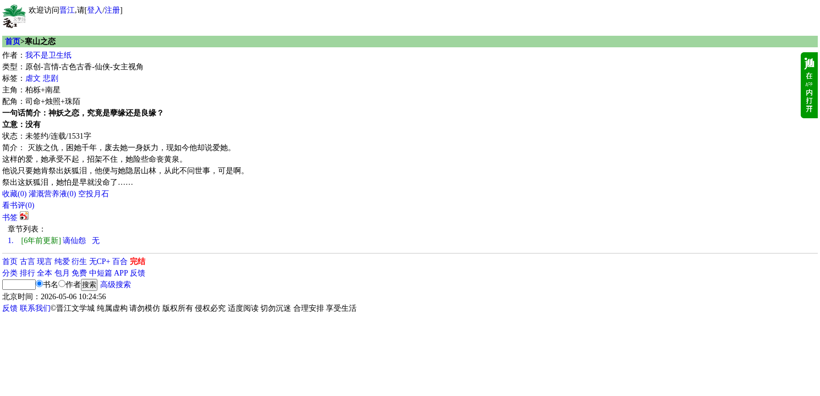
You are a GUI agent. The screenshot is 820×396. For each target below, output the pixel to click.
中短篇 (100, 273)
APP (121, 273)
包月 (62, 273)
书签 (10, 217)
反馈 (137, 273)
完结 (137, 261)
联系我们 (35, 308)
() (14, 194)
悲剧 (50, 78)
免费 (79, 273)
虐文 (33, 78)
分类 (10, 273)
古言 (27, 261)
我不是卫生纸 (48, 55)
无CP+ (100, 261)
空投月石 (93, 194)
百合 (120, 261)
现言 (44, 261)
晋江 (67, 10)
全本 (44, 273)
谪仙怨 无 (54, 241)
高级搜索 (115, 284)
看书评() (18, 205)
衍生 (79, 261)
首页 (12, 41)
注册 (112, 10)
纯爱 (62, 261)
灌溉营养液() (52, 194)
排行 (27, 273)
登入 (94, 10)
